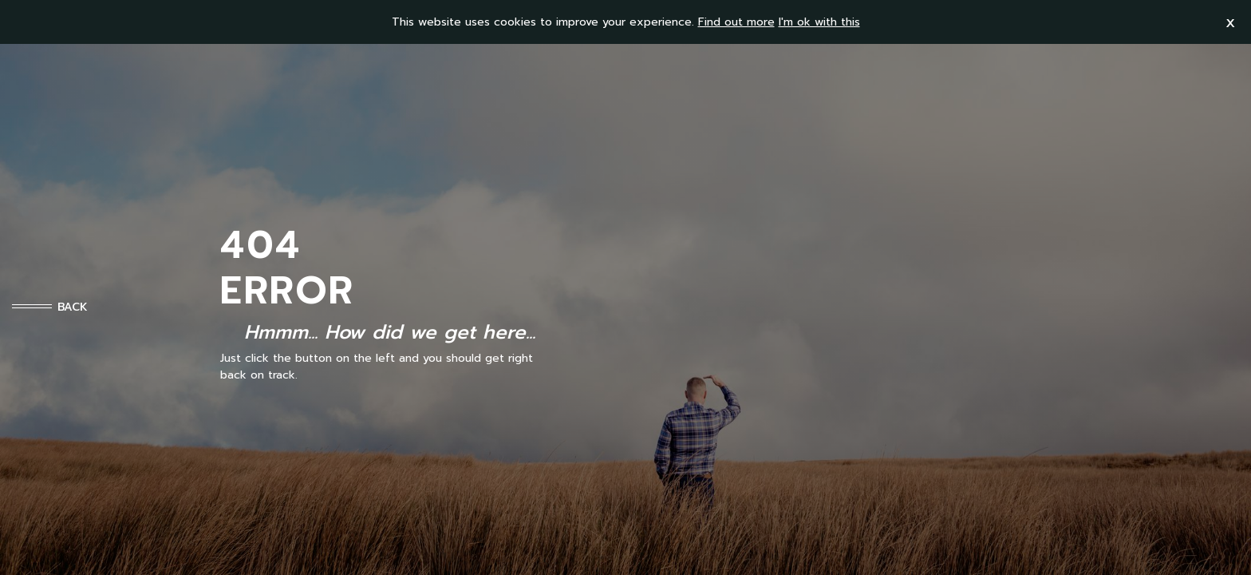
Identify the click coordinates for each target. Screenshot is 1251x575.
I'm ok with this (819, 22)
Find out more (736, 22)
